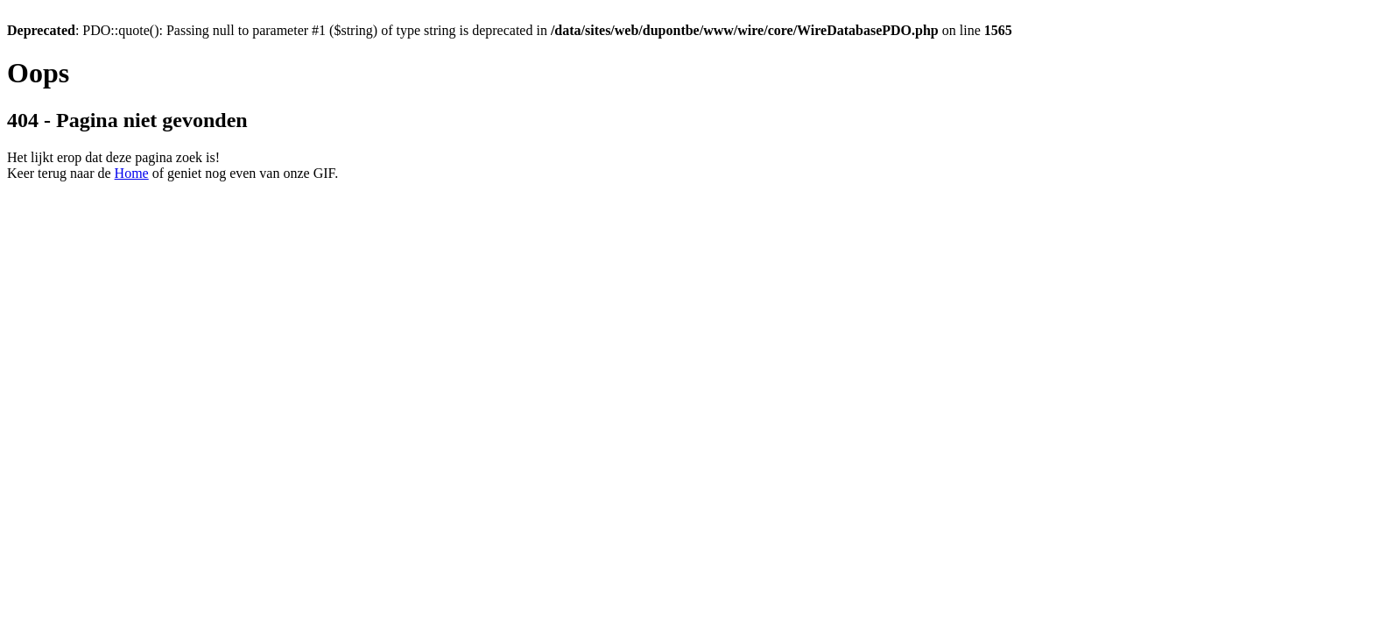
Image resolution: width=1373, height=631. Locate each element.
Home (132, 173)
